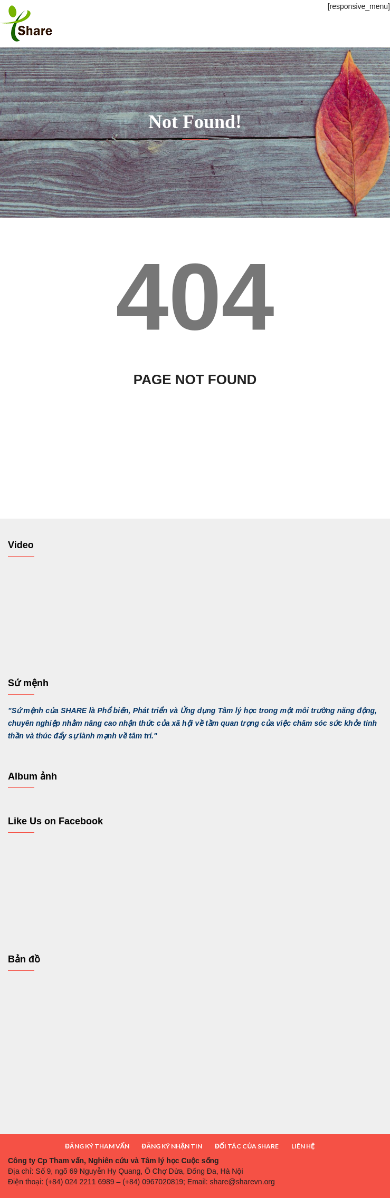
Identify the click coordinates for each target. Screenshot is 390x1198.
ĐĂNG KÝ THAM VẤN (97, 1146)
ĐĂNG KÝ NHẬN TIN (172, 1146)
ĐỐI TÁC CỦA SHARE (247, 1146)
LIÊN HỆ (303, 1146)
